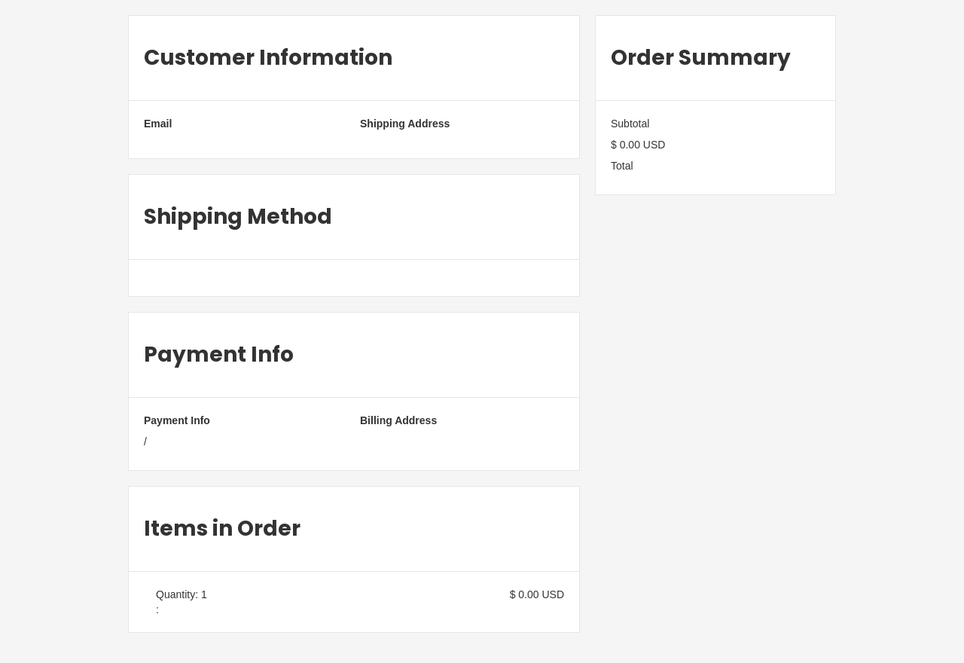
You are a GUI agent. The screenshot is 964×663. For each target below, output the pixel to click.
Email (158, 124)
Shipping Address (405, 124)
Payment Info (177, 420)
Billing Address (398, 420)
